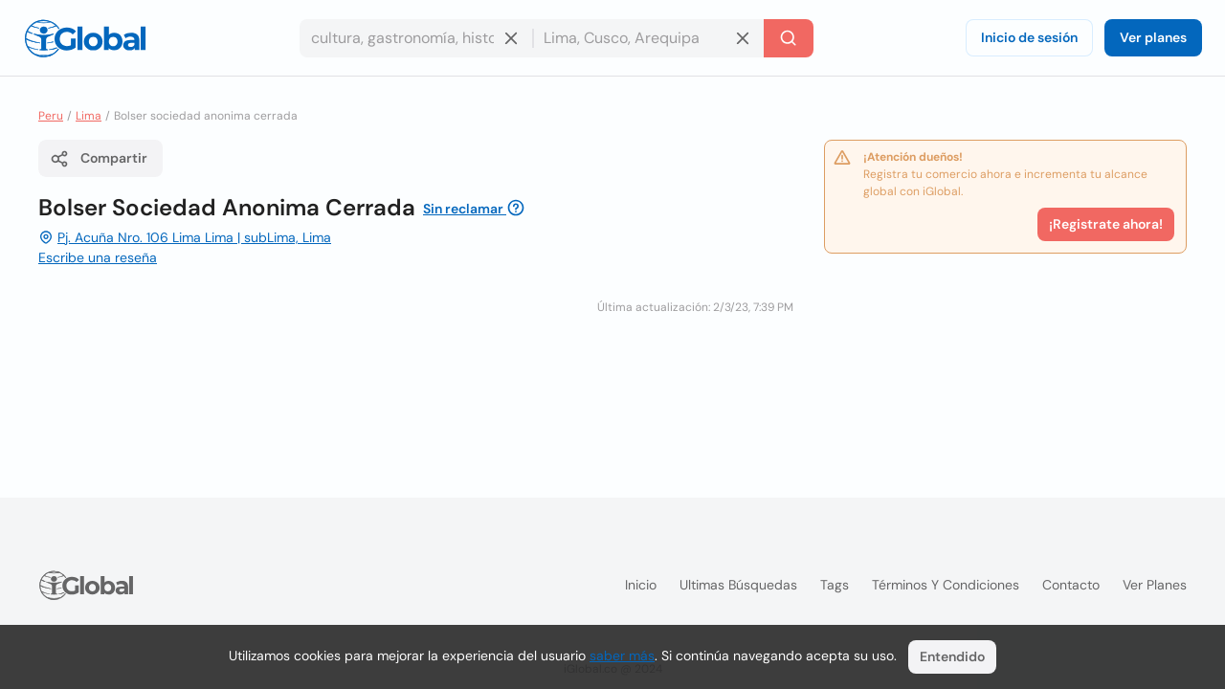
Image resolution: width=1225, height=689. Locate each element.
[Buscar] (788, 38)
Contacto (1071, 584)
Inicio (641, 584)
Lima (88, 115)
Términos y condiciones (945, 584)
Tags (834, 584)
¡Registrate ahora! (1106, 224)
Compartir (98, 158)
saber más (622, 655)
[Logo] (85, 38)
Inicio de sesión (1029, 37)
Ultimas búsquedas (738, 584)
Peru (50, 115)
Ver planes (1153, 37)
